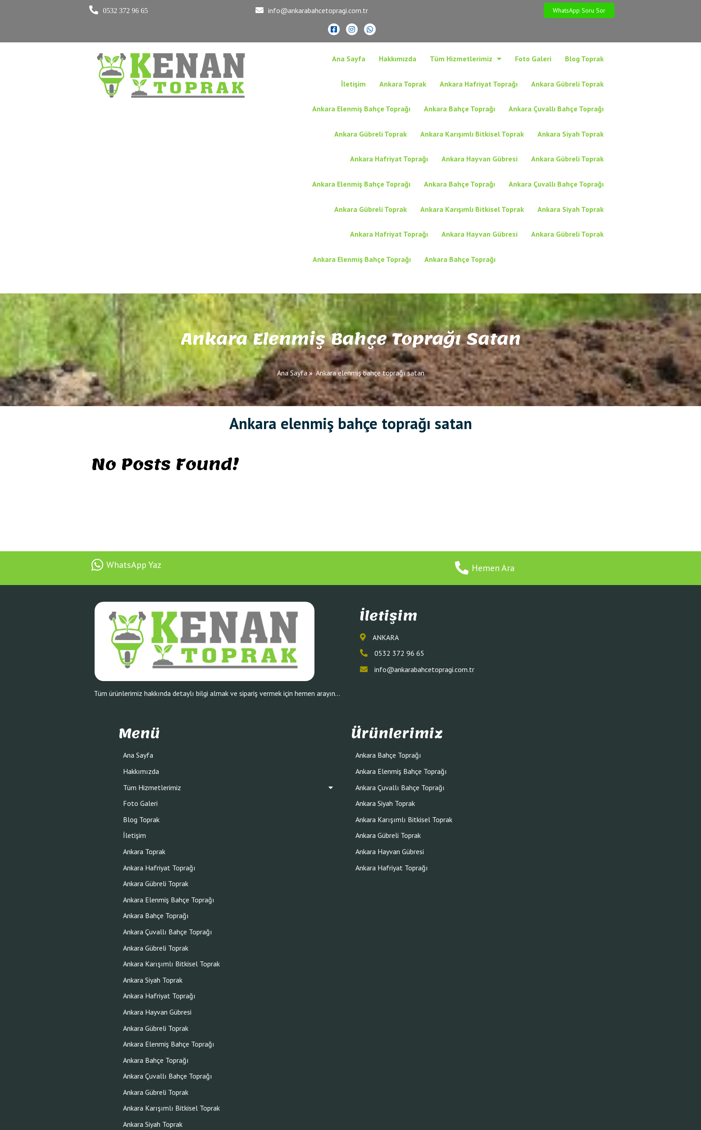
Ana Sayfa (292, 322)
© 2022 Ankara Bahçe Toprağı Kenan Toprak (350, 1119)
